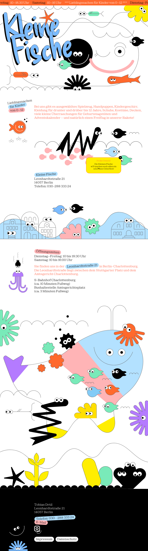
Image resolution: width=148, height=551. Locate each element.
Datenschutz (67, 539)
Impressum (44, 539)
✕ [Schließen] (120, 157)
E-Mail (41, 522)
